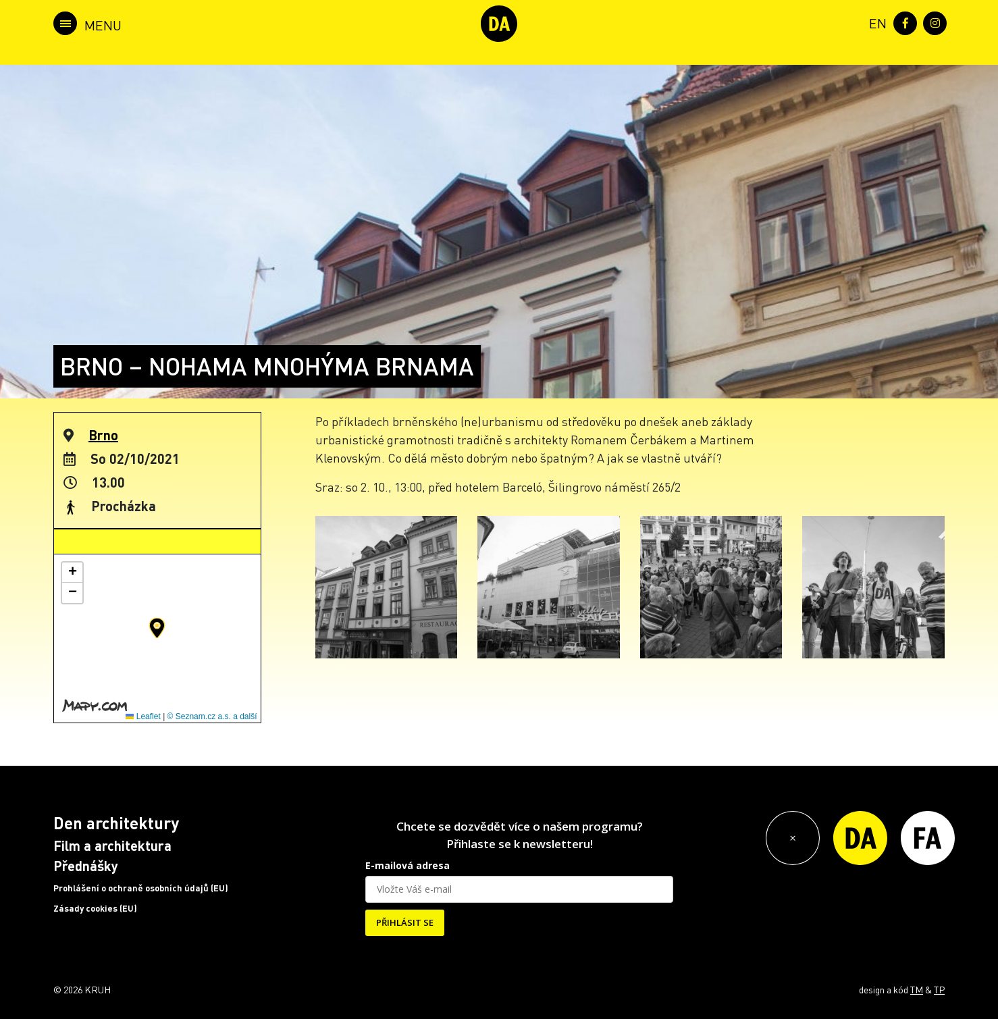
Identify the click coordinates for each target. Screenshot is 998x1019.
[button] (157, 628)
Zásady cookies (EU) (95, 908)
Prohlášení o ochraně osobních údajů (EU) (140, 888)
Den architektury (116, 822)
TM (916, 989)
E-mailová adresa (407, 865)
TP (939, 989)
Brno (103, 435)
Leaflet (143, 716)
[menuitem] (875, 22)
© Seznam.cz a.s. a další (212, 716)
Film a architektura (112, 845)
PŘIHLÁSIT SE (405, 922)
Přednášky (85, 865)
